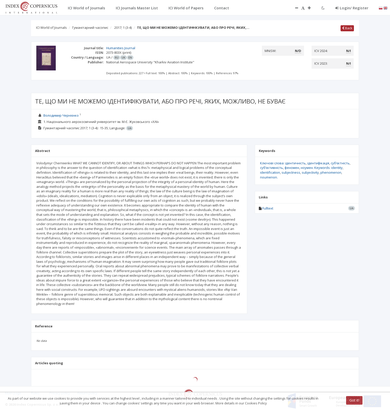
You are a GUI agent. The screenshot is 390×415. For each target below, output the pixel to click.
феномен (292, 167)
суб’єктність (340, 163)
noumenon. (269, 177)
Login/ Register (351, 7)
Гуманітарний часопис (90, 27)
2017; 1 (123, 27)
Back (347, 28)
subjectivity (310, 172)
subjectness (291, 172)
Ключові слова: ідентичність (283, 163)
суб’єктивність (271, 167)
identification (270, 172)
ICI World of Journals (51, 27)
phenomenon (330, 172)
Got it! (354, 400)
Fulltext (267, 208)
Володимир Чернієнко (61, 115)
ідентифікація (318, 163)
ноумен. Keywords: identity (322, 167)
